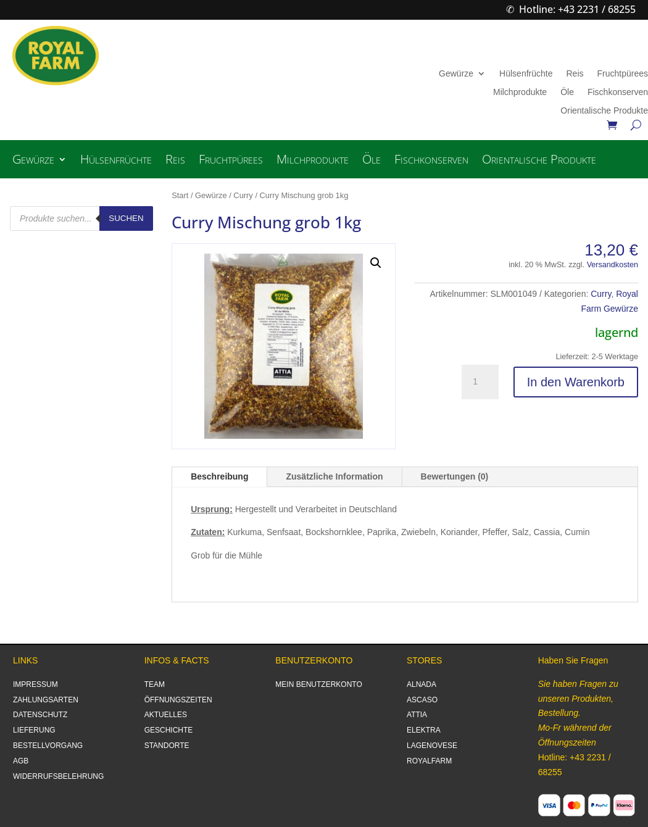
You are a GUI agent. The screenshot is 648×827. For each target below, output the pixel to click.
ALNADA (421, 684)
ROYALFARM (429, 761)
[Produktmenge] (480, 382)
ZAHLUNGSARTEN (45, 700)
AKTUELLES (165, 714)
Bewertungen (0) (455, 476)
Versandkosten (612, 264)
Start (180, 195)
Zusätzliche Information (334, 476)
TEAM (154, 684)
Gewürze (456, 73)
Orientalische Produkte (604, 110)
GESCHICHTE (168, 730)
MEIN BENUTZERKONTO (318, 684)
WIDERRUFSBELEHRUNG (58, 776)
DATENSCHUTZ (40, 714)
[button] (376, 263)
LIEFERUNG (34, 730)
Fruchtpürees (622, 73)
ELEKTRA (424, 730)
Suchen (126, 218)
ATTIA (417, 714)
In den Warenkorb (576, 382)
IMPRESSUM (35, 684)
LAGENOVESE (432, 745)
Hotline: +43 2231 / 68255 (577, 9)
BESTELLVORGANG (48, 745)
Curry (242, 195)
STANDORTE (166, 745)
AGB (20, 761)
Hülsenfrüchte (525, 73)
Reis (574, 73)
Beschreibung (219, 476)
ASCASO (422, 700)
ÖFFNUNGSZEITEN (178, 700)
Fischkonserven (618, 92)
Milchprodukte (520, 92)
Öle (567, 92)
